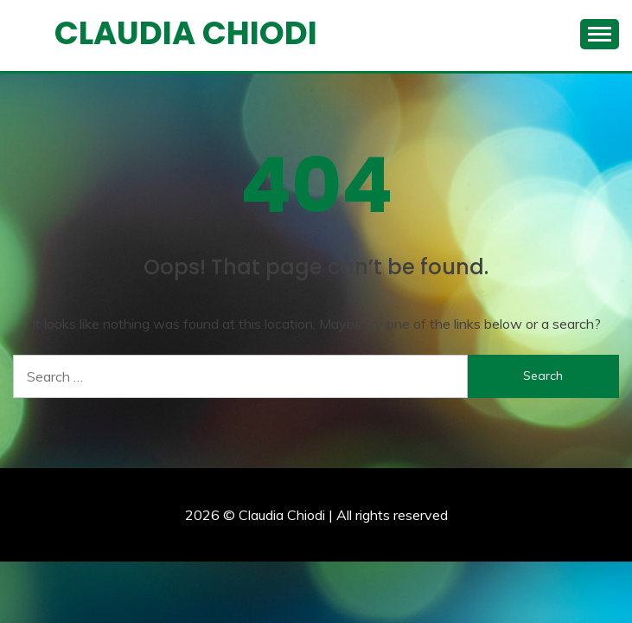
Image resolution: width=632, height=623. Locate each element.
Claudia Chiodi (185, 32)
